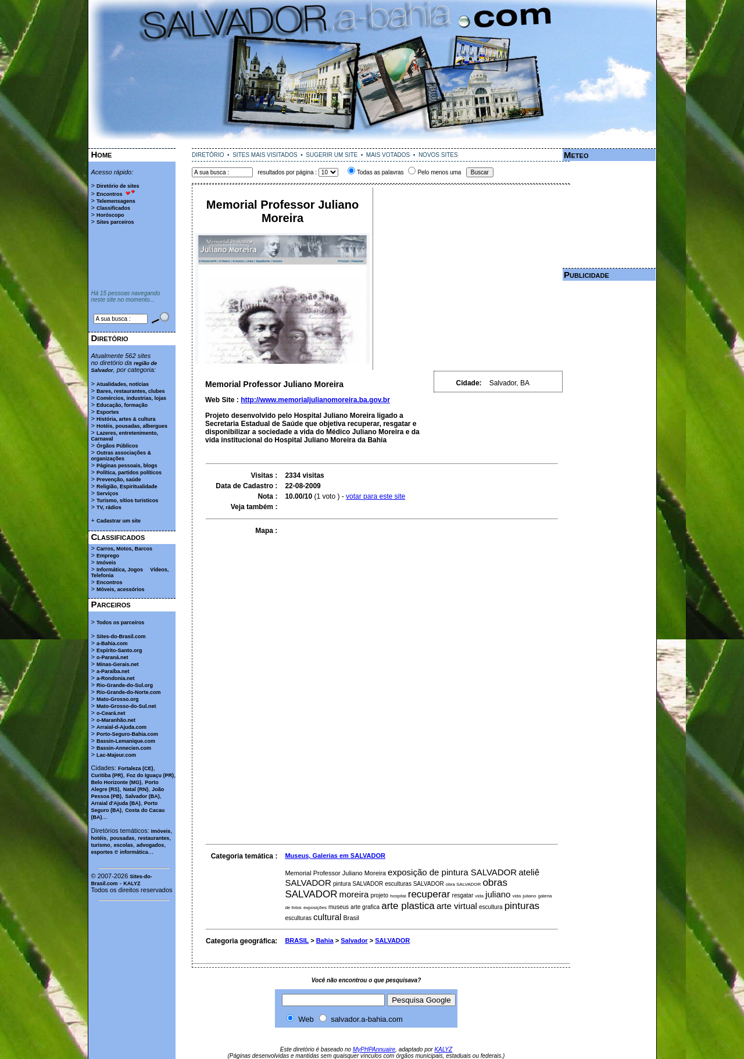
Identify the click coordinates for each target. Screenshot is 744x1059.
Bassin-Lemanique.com (125, 741)
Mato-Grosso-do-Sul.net (126, 706)
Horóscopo (110, 215)
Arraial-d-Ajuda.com (121, 727)
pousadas (122, 838)
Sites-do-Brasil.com (121, 636)
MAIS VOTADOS (388, 155)
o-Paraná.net (112, 657)
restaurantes (153, 838)
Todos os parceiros (120, 622)
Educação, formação (122, 405)
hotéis (99, 838)
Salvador (354, 940)
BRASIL (297, 940)
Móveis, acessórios (120, 589)
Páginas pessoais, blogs (127, 465)
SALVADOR (392, 940)
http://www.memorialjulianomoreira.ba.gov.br (315, 400)
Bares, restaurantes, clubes (130, 391)
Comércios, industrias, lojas (131, 398)
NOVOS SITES (438, 155)
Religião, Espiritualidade (127, 486)
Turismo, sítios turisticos (127, 500)
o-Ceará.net (111, 713)
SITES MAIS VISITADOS (265, 155)
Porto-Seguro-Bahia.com (127, 734)
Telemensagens (115, 201)
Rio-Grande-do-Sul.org (124, 685)
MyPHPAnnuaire (374, 1049)
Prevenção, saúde (118, 479)
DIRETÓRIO (208, 155)
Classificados (113, 208)
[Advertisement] (372, 143)
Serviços (107, 493)
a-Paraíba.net (113, 671)
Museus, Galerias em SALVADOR (335, 855)
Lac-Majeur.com (116, 755)
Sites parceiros (115, 222)
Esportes (107, 412)
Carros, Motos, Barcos (124, 549)
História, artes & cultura (126, 419)
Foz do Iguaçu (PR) (150, 775)
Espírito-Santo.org (119, 650)
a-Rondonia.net (115, 678)
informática (134, 852)
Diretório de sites (118, 186)
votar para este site (375, 496)
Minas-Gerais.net (117, 664)
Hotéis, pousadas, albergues (131, 426)
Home (101, 154)
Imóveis (106, 563)
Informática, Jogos (119, 570)
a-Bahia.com (112, 643)
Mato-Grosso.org (117, 699)
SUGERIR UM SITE (331, 155)
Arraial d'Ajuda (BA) (116, 803)
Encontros (109, 194)
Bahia (325, 940)
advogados (150, 845)
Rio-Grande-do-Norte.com (128, 692)
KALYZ (131, 883)
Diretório (109, 338)
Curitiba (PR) (107, 775)
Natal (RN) (136, 789)
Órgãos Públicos (117, 446)
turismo (100, 845)
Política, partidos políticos (129, 472)
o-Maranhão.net (115, 720)
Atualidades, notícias (122, 384)
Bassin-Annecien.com (123, 748)
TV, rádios (108, 507)
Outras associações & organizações (121, 455)
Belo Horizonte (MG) (116, 782)
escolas (123, 845)
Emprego (107, 556)
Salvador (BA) (142, 796)
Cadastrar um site (118, 521)
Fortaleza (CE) (135, 768)
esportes (102, 852)
